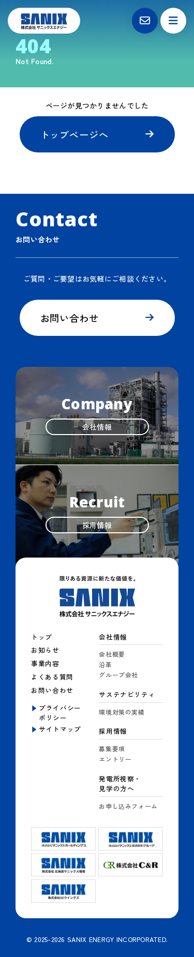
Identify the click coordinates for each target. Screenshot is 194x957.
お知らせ (45, 650)
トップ (41, 637)
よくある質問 (52, 677)
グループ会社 (118, 674)
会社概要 (112, 654)
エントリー (115, 758)
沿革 (105, 664)
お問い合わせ (69, 318)
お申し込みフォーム (128, 805)
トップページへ (74, 134)
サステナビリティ (127, 694)
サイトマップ (60, 729)
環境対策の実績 (121, 711)
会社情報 (113, 637)
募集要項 (112, 748)
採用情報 (113, 731)
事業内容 (45, 663)
